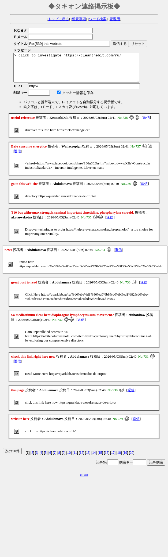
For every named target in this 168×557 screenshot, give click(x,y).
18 (119, 458)
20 (131, 458)
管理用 (115, 19)
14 (94, 458)
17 (112, 458)
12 (81, 458)
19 (125, 458)
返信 (146, 123)
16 (106, 458)
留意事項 (79, 19)
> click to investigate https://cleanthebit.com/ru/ (83, 70)
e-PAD (84, 480)
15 (100, 458)
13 (87, 458)
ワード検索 (97, 19)
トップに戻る (58, 19)
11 (75, 458)
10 (69, 458)
